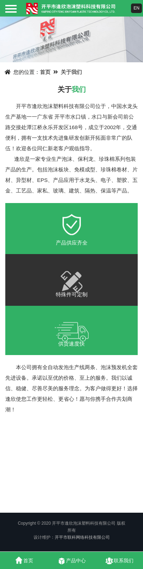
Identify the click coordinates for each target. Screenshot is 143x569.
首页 (45, 72)
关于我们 (71, 72)
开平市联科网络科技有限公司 (82, 537)
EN (136, 8)
